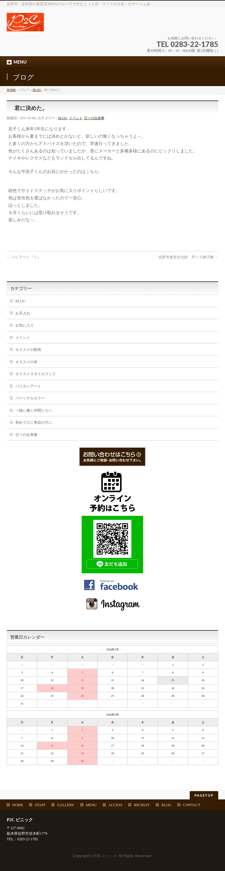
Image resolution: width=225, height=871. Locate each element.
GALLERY (65, 805)
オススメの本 (26, 362)
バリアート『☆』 (24, 257)
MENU (91, 805)
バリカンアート (28, 386)
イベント (76, 118)
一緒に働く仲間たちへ (33, 410)
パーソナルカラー (30, 398)
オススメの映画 (28, 349)
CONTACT (191, 805)
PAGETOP (204, 795)
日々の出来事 (94, 118)
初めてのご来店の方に (33, 422)
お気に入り (24, 325)
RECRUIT (141, 805)
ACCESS (115, 805)
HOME (11, 90)
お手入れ (22, 313)
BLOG (37, 90)
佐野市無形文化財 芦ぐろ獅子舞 (188, 257)
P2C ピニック (105, 856)
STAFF (40, 805)
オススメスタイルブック (35, 374)
